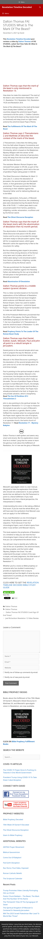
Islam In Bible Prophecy (12, 835)
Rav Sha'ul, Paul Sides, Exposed (15, 868)
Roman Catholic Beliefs (12, 873)
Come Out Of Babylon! (12, 857)
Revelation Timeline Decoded (17, 7)
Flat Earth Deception (11, 863)
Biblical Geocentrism (11, 852)
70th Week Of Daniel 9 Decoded (16, 825)
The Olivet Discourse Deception (20, 217)
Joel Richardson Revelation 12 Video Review (22, 618)
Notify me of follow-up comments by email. (21, 672)
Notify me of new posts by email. (17, 677)
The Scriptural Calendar (12, 878)
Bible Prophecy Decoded (13, 819)
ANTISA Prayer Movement (13, 847)
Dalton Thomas (24, 41)
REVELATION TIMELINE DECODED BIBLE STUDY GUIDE (21, 585)
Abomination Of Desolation (19, 281)
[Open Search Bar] (40, 7)
